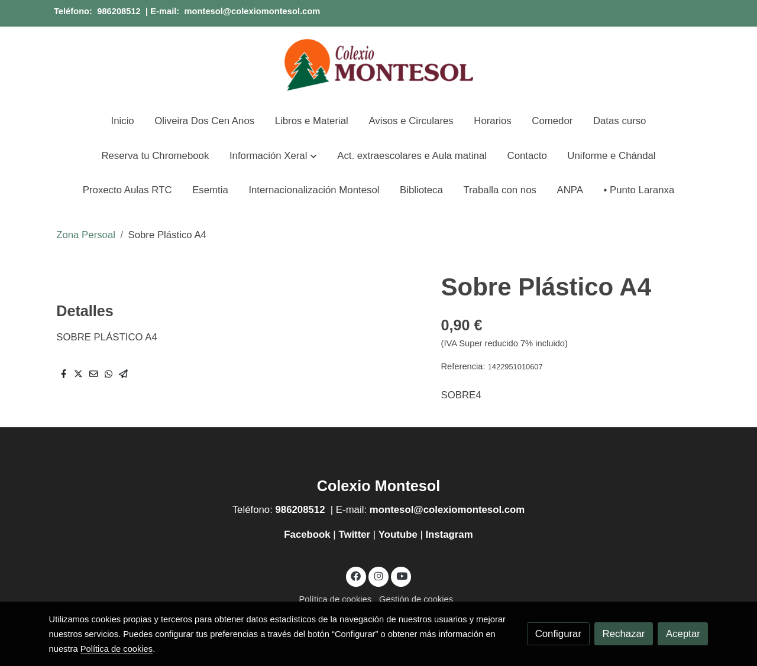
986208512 (119, 11)
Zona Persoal (85, 235)
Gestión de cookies (416, 599)
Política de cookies (335, 599)
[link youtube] (401, 575)
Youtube (398, 534)
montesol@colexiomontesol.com (252, 11)
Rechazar (624, 633)
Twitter (354, 534)
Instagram (449, 534)
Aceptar (683, 633)
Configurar (558, 633)
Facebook (308, 534)
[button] (272, 155)
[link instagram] (378, 575)
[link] (378, 65)
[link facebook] (356, 575)
